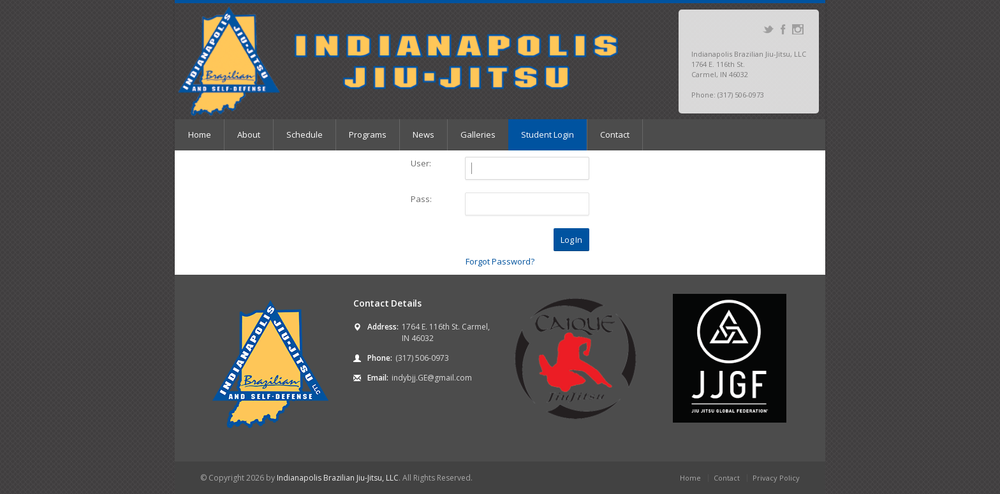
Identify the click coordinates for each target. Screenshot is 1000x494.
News (423, 134)
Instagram (797, 29)
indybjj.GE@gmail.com (432, 377)
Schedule (304, 134)
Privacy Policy (776, 478)
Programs (367, 134)
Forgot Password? (500, 261)
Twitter (768, 29)
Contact (614, 134)
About (248, 134)
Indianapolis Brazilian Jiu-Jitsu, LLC (338, 477)
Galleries (478, 134)
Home (199, 134)
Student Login (547, 134)
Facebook (782, 29)
